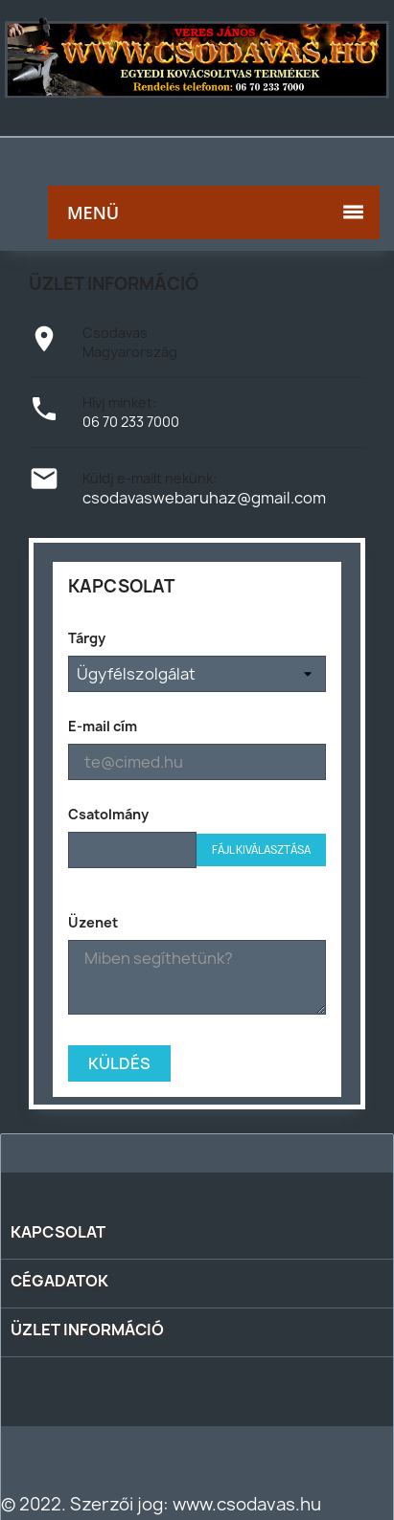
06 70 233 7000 (130, 422)
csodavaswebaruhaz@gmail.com (204, 497)
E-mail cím (102, 726)
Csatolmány (108, 814)
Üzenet (93, 922)
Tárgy (86, 638)
